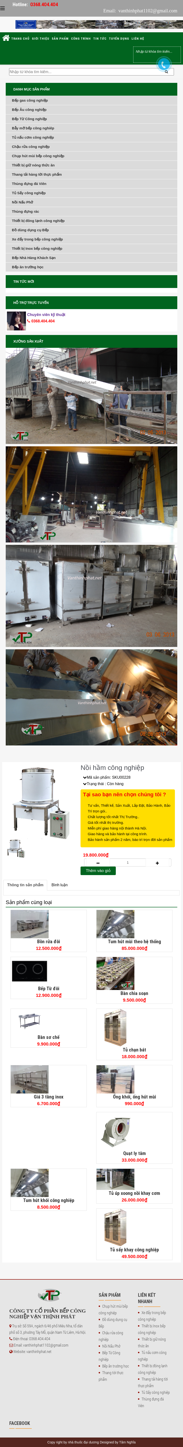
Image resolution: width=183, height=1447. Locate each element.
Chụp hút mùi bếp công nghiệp (38, 156)
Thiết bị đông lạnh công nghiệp (38, 221)
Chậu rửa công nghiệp (31, 147)
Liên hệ (138, 39)
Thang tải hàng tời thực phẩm (37, 174)
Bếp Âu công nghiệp (29, 110)
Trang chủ (20, 39)
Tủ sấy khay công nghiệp (134, 1250)
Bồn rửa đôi (48, 941)
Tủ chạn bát (134, 1050)
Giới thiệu (40, 39)
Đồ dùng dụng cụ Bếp (30, 230)
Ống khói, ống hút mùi (134, 1097)
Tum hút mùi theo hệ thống (134, 941)
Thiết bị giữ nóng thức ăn (33, 165)
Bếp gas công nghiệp (30, 100)
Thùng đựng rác (25, 211)
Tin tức (100, 39)
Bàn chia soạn (134, 993)
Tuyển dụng (119, 39)
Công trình (81, 39)
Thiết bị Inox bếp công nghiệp (37, 248)
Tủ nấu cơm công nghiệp (33, 137)
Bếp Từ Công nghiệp (29, 119)
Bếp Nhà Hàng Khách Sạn (34, 258)
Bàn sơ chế (49, 1037)
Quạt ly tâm (134, 1153)
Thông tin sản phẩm (25, 885)
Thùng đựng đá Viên (29, 184)
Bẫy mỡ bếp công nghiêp (33, 128)
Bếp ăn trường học (28, 267)
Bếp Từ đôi (48, 988)
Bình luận (59, 885)
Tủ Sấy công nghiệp (29, 193)
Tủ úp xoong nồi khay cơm (134, 1193)
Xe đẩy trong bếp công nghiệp (37, 239)
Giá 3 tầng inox (48, 1097)
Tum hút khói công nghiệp (48, 1200)
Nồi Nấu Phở (22, 202)
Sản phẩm (60, 39)
